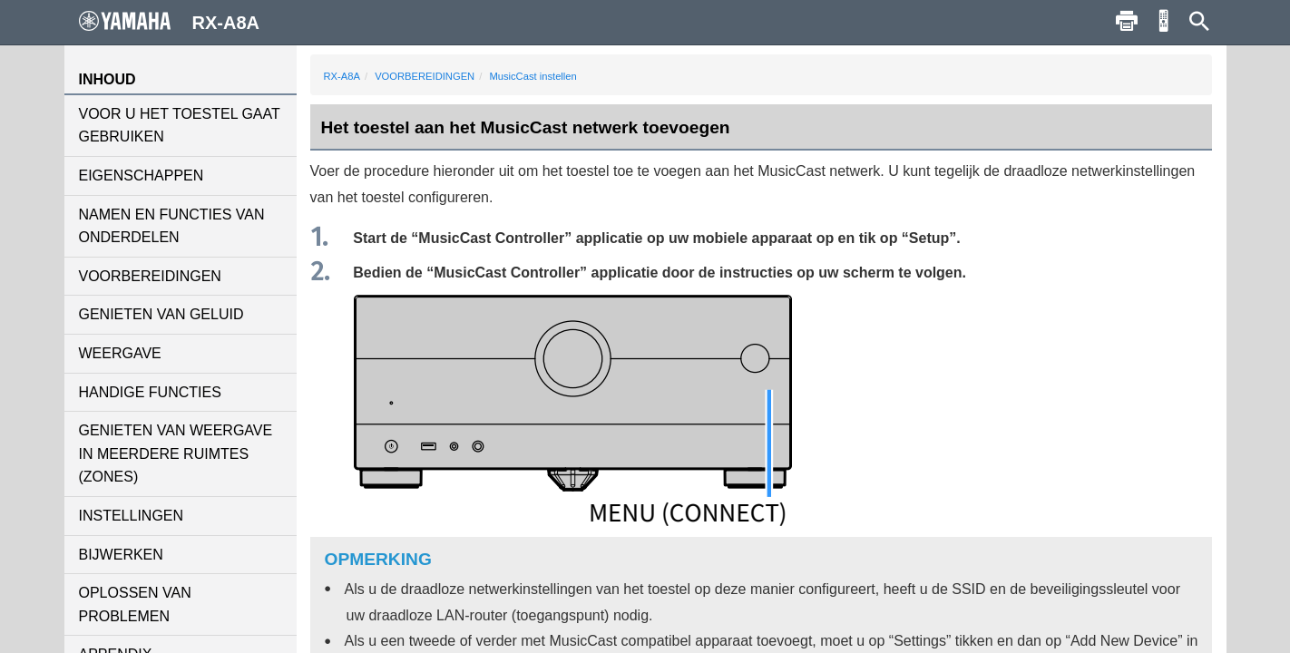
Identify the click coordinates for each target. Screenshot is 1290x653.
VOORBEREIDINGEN (150, 276)
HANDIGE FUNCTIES (150, 392)
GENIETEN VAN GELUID (161, 314)
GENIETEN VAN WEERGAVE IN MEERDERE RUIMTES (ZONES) (176, 453)
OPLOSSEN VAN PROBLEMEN (135, 604)
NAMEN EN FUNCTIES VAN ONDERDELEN (172, 226)
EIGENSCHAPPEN (141, 175)
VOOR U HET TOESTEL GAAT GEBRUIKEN (179, 125)
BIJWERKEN (121, 554)
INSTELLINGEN (131, 515)
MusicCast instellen (532, 76)
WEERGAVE (120, 353)
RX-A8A (342, 76)
